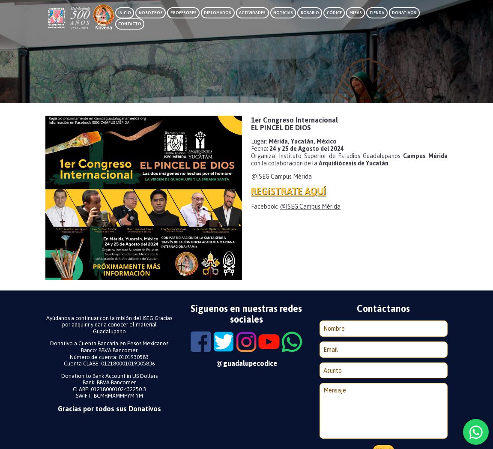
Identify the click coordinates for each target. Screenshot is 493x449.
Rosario (310, 12)
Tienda (376, 12)
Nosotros (151, 12)
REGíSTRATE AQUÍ (288, 191)
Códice (334, 12)
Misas (356, 12)
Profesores (183, 12)
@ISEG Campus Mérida (310, 206)
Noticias (283, 12)
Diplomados (217, 12)
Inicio (124, 12)
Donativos (404, 12)
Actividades (252, 12)
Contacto (129, 23)
